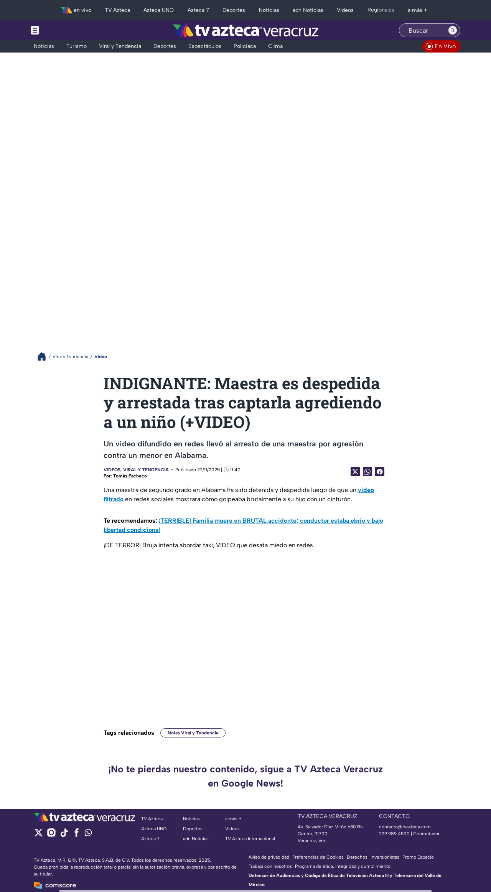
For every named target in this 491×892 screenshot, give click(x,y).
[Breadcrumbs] (45, 356)
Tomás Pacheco (130, 476)
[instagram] (51, 835)
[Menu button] (61, 30)
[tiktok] (64, 835)
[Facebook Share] (379, 471)
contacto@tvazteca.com (405, 826)
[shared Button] (367, 471)
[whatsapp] (88, 834)
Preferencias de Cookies (318, 857)
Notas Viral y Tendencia (193, 733)
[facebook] (76, 835)
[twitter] (38, 835)
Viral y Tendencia (146, 469)
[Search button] (452, 30)
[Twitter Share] (355, 471)
